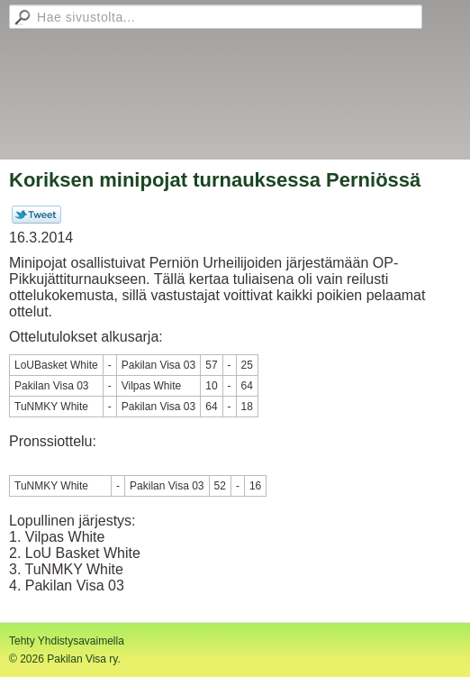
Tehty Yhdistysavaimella (66, 641)
